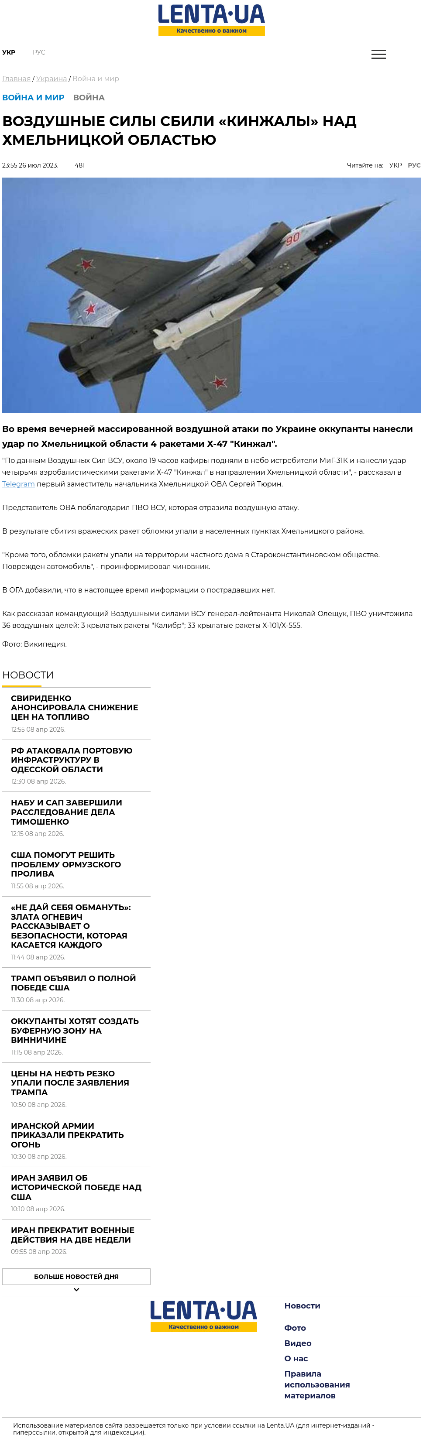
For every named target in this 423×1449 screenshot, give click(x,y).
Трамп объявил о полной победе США (73, 983)
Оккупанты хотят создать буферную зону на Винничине (75, 1031)
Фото (295, 1328)
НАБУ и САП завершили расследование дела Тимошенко (66, 812)
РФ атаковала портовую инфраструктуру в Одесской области (71, 760)
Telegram (18, 484)
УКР (395, 165)
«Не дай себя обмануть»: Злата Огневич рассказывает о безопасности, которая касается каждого (71, 926)
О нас (296, 1358)
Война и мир (95, 79)
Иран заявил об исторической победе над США (76, 1187)
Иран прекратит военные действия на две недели (72, 1235)
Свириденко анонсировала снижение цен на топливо (74, 708)
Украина (51, 79)
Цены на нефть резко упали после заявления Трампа (70, 1083)
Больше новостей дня (76, 1277)
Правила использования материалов (318, 1385)
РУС (414, 165)
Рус (39, 52)
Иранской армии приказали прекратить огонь (67, 1135)
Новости (302, 1306)
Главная (16, 79)
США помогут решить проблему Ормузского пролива (66, 864)
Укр (8, 52)
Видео (298, 1343)
